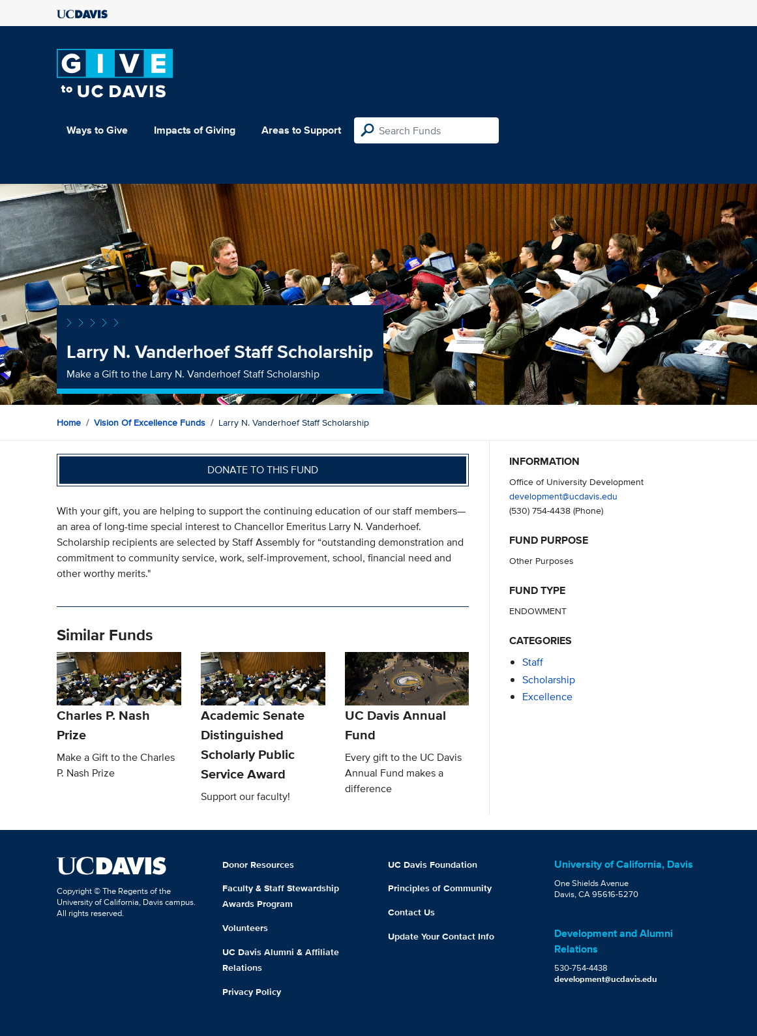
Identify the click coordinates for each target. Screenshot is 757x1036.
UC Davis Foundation (432, 864)
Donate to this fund (262, 469)
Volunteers (245, 927)
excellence (547, 696)
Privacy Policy (251, 991)
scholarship (548, 679)
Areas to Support (301, 130)
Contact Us (411, 912)
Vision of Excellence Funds (149, 422)
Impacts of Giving (194, 130)
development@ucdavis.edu (563, 496)
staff (532, 662)
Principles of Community (440, 888)
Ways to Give (97, 130)
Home (69, 422)
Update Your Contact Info (441, 936)
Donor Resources (258, 864)
